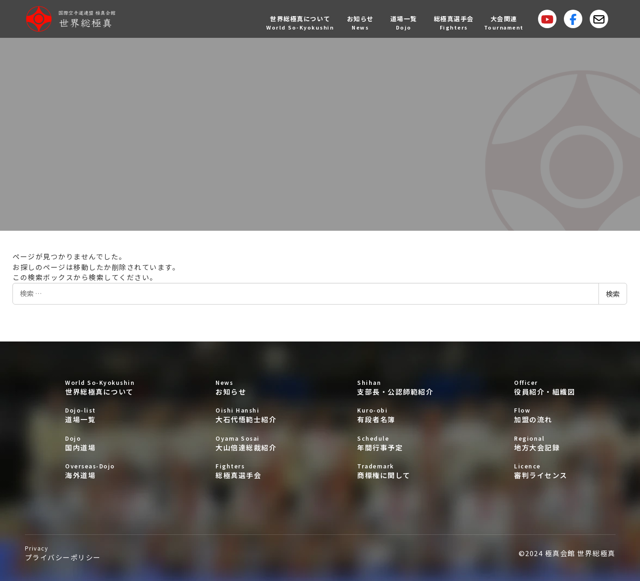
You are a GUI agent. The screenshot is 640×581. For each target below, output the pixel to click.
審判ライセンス (544, 471)
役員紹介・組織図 (544, 387)
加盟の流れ (544, 415)
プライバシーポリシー (63, 553)
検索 (613, 294)
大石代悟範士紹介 (245, 415)
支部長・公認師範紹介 (395, 387)
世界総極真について (100, 387)
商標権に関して (395, 471)
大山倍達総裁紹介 (245, 443)
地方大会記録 (544, 443)
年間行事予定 (395, 443)
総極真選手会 (245, 471)
